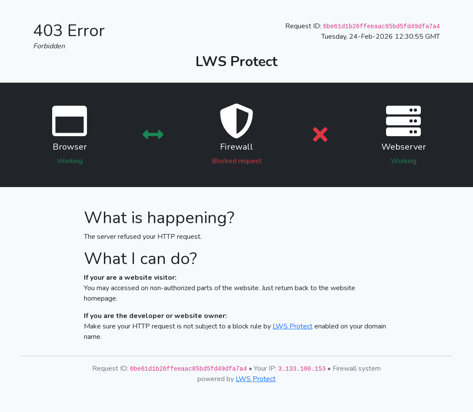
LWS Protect (293, 326)
